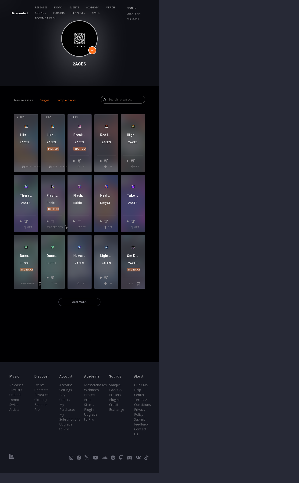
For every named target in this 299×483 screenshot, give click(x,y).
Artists (14, 439)
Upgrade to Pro (118, 439)
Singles (45, 100)
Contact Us (259, 444)
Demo (75, 7)
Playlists (182, 7)
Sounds (144, 7)
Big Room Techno (149, 176)
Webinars (161, 424)
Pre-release (49, 189)
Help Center (260, 424)
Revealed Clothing (72, 429)
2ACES (27, 170)
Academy (109, 7)
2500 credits (103, 272)
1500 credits (49, 354)
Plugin (159, 439)
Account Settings (119, 419)
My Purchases (117, 429)
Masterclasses (165, 419)
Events (91, 7)
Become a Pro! (221, 7)
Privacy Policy (261, 434)
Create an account (271, 8)
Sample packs (66, 100)
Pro (22, 117)
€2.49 (272, 354)
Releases (58, 7)
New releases (23, 100)
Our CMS (258, 419)
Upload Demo (20, 429)
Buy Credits (115, 424)
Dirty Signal (198, 253)
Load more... (149, 373)
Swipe (200, 7)
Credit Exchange (215, 429)
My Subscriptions (119, 434)
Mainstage (95, 176)
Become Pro (68, 434)
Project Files (164, 429)
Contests (65, 424)
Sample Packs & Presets (222, 419)
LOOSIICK (33, 335)
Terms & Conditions (266, 429)
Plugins (162, 7)
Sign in (245, 8)
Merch (127, 7)
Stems (159, 434)
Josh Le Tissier (46, 170)
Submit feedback (264, 439)
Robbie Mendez (88, 253)
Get (165, 189)
